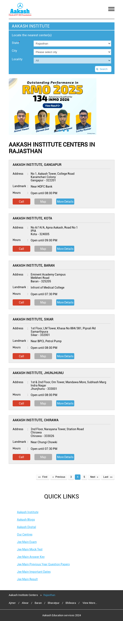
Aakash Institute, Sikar (33, 319)
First (44, 476)
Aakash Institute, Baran (34, 265)
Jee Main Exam (27, 542)
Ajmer (12, 603)
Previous (60, 476)
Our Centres (24, 534)
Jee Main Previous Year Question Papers (43, 564)
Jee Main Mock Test (30, 549)
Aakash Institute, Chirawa (35, 420)
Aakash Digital (26, 527)
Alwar (25, 603)
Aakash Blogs (26, 519)
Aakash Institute (27, 512)
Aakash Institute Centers (24, 595)
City (14, 50)
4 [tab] (68, 131)
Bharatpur (54, 603)
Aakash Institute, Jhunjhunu (38, 373)
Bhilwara (71, 603)
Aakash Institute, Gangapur (37, 165)
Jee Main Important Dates (34, 571)
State (16, 43)
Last (105, 476)
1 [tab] (55, 131)
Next (92, 476)
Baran (38, 603)
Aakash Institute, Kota (32, 218)
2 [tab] (59, 131)
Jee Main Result (27, 579)
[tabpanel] (61, 106)
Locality (17, 59)
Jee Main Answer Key (31, 556)
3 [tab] (64, 131)
